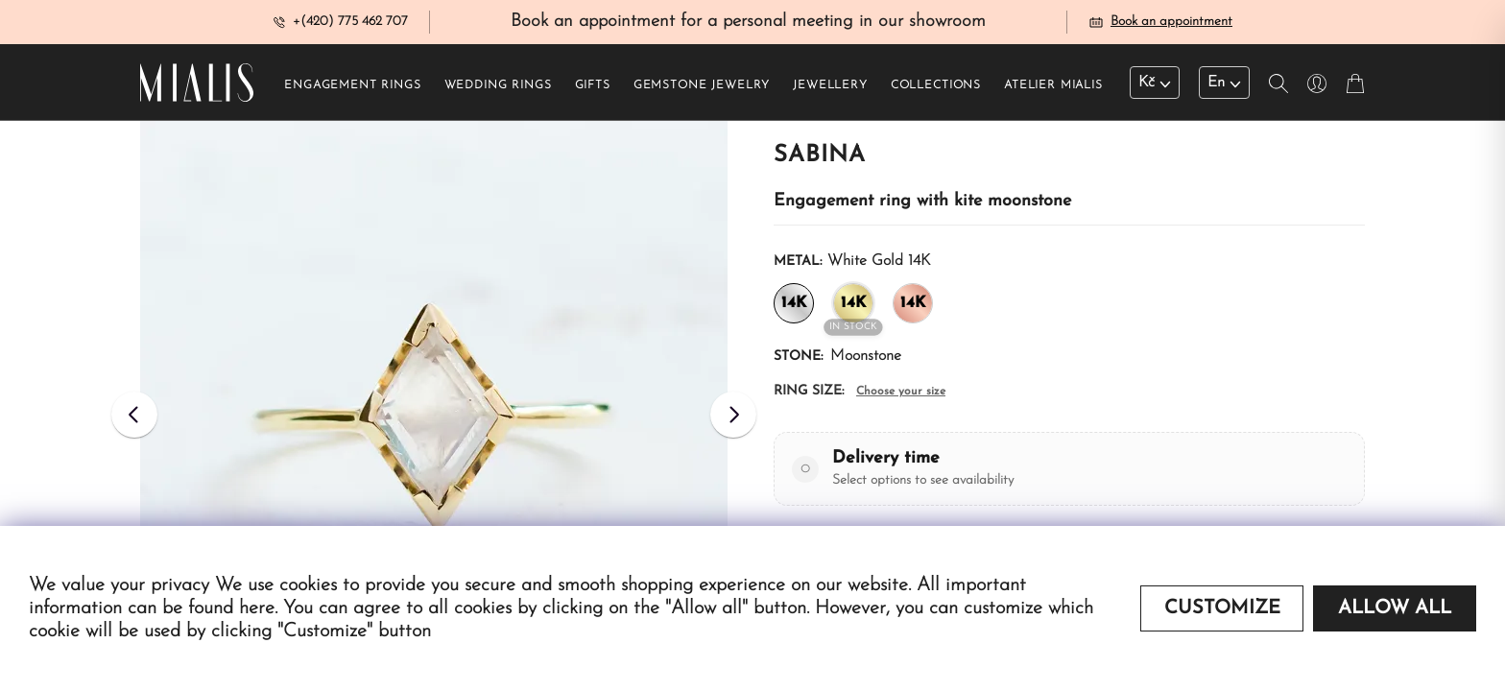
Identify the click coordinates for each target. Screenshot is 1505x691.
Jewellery (830, 87)
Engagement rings (352, 87)
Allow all (1394, 608)
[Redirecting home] (196, 84)
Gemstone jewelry (701, 87)
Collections (936, 87)
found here (231, 608)
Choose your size (900, 393)
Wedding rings (498, 87)
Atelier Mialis (1053, 87)
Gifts (592, 87)
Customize (1222, 608)
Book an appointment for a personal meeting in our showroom (748, 22)
